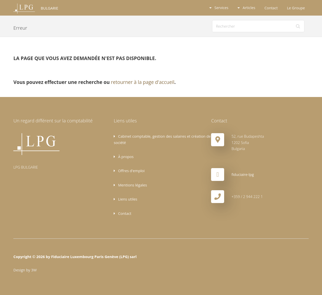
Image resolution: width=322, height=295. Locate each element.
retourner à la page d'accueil (142, 82)
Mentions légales (132, 184)
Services (220, 7)
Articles (248, 7)
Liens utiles (127, 199)
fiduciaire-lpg (242, 174)
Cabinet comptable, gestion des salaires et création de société (162, 139)
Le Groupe (296, 7)
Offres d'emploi (131, 170)
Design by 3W (24, 269)
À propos (125, 156)
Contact (271, 7)
